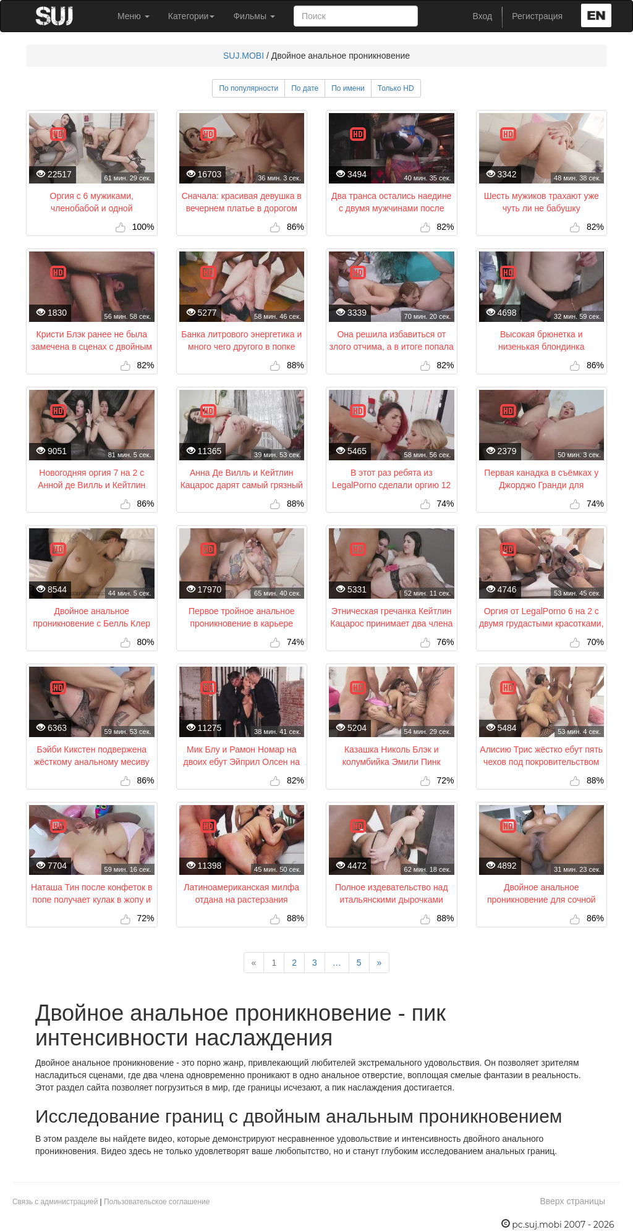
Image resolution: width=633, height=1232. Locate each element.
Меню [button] (133, 16)
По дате (304, 88)
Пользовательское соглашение (157, 1201)
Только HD (396, 88)
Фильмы (254, 16)
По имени (348, 88)
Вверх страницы (572, 1201)
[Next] (379, 962)
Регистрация (537, 16)
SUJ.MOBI (243, 56)
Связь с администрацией (55, 1201)
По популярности (248, 88)
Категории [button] (191, 16)
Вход (483, 16)
